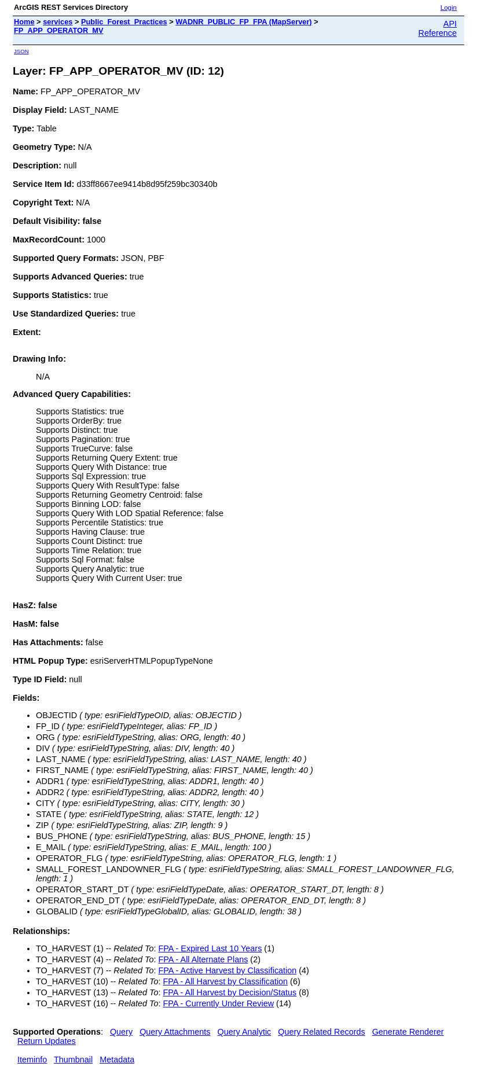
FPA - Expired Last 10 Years (210, 948)
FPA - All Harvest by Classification (225, 981)
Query (121, 1031)
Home (24, 21)
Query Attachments (175, 1031)
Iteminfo (32, 1059)
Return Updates (46, 1041)
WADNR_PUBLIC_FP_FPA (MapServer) (243, 21)
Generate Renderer (408, 1031)
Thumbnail (73, 1059)
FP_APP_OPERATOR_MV (59, 30)
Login (449, 7)
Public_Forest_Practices (124, 21)
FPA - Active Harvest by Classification (227, 970)
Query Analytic (244, 1031)
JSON (21, 51)
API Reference (438, 28)
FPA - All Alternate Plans (203, 959)
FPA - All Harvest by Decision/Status (229, 992)
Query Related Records (321, 1031)
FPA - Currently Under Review (218, 1003)
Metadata (117, 1059)
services (57, 21)
